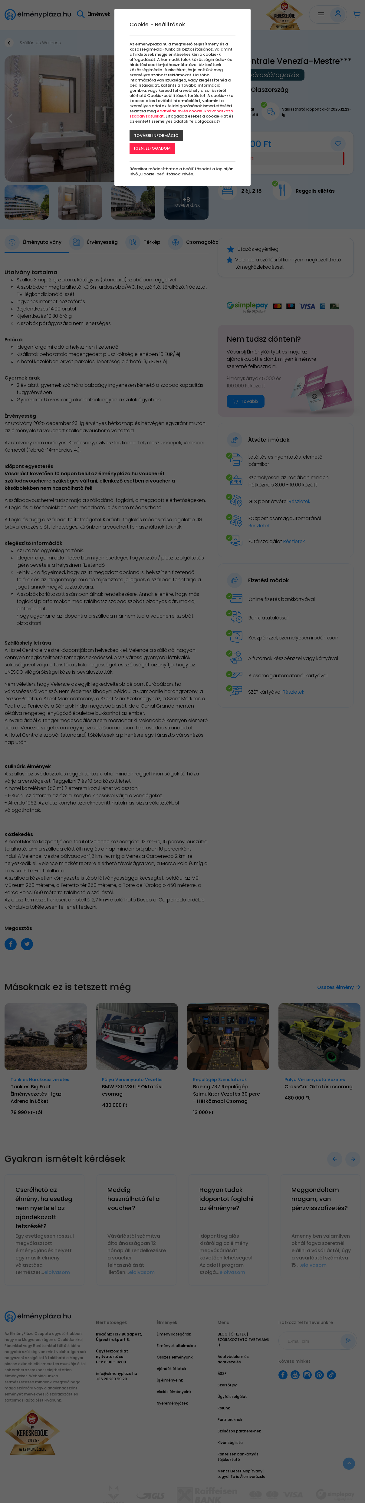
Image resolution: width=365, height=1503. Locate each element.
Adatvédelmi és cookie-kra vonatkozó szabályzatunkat (181, 113)
